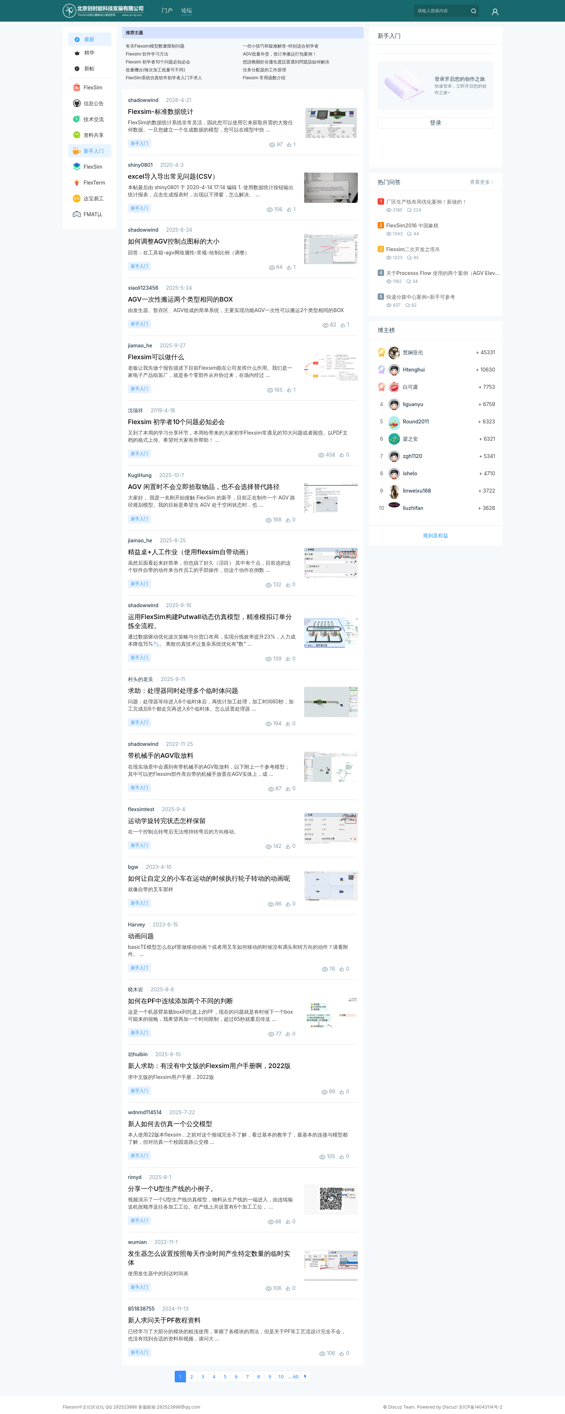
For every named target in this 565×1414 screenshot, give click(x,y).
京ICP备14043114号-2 (480, 1407)
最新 (84, 39)
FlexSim (87, 87)
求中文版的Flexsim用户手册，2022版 (171, 1077)
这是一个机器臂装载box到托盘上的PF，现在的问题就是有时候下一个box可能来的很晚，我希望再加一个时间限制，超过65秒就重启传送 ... (210, 1015)
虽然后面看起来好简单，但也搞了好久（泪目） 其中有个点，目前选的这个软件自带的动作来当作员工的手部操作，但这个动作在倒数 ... (209, 566)
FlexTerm (89, 182)
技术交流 (88, 119)
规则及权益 (435, 535)
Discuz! (450, 1407)
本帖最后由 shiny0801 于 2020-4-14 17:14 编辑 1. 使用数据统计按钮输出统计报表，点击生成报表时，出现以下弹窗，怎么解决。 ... (211, 190)
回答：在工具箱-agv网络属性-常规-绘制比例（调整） (189, 252)
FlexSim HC (87, 168)
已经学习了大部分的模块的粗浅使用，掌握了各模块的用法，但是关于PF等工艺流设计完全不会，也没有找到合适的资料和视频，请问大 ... (237, 1335)
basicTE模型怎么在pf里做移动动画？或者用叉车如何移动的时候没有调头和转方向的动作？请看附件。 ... (238, 950)
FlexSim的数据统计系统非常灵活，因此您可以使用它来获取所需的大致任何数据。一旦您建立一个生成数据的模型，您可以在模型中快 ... (210, 126)
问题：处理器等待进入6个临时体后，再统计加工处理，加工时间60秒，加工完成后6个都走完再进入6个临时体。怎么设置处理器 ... (211, 705)
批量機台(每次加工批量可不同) (155, 69)
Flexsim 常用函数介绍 (264, 77)
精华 (83, 52)
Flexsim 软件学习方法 (147, 54)
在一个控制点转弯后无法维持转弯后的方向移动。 (183, 831)
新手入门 (88, 151)
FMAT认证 (87, 215)
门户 (167, 10)
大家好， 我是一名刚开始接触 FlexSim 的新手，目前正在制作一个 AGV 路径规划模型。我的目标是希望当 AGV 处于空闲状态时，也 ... (211, 501)
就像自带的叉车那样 (150, 889)
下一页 (305, 1376)
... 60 (293, 1376)
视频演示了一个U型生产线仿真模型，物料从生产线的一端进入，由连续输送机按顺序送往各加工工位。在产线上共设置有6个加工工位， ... (210, 1203)
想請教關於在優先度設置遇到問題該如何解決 (286, 62)
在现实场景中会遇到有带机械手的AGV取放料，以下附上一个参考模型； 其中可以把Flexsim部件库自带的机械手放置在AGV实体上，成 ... (209, 770)
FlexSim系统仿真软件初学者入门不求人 (164, 77)
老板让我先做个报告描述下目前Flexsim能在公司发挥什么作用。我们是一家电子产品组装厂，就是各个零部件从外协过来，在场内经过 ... (210, 371)
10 (281, 1376)
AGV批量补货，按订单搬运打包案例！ (280, 54)
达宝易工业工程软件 (88, 200)
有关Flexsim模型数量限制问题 (155, 46)
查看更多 (482, 182)
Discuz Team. (401, 1407)
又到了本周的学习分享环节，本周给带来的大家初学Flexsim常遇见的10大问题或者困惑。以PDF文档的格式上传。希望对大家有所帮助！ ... (238, 436)
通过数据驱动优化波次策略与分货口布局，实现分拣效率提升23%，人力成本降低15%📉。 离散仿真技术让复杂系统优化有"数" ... (211, 640)
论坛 (186, 10)
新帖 (83, 68)
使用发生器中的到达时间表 (158, 1273)
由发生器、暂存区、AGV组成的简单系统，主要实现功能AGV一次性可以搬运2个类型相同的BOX (236, 310)
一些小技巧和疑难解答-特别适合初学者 (281, 46)
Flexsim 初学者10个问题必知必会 (158, 62)
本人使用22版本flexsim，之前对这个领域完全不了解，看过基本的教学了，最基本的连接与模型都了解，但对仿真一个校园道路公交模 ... (238, 1138)
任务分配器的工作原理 (264, 69)
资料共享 (88, 135)
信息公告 (88, 103)
